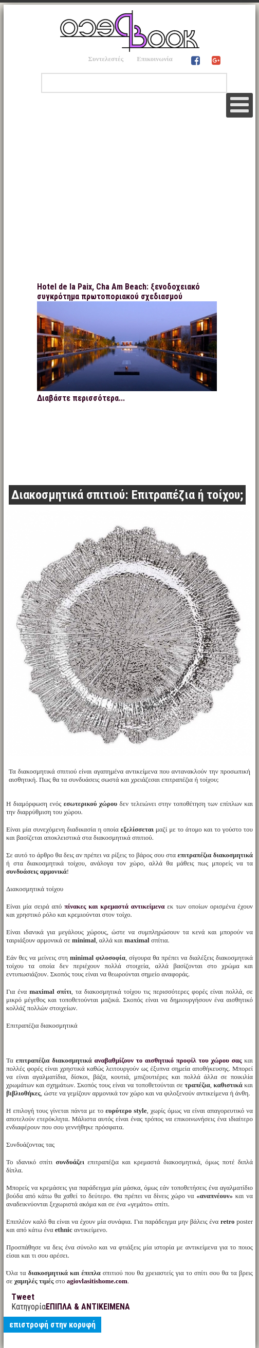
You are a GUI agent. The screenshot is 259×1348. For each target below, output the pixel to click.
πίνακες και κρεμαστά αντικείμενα (114, 906)
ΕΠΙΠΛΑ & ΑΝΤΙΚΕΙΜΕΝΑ (88, 1307)
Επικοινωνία (155, 59)
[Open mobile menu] (239, 105)
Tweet (22, 1297)
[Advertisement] (129, 205)
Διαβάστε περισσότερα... (81, 398)
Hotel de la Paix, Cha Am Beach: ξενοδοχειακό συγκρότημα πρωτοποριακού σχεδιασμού (118, 291)
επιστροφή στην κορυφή (52, 1325)
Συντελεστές (105, 59)
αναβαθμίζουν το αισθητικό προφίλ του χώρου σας (168, 1060)
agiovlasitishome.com (97, 1281)
